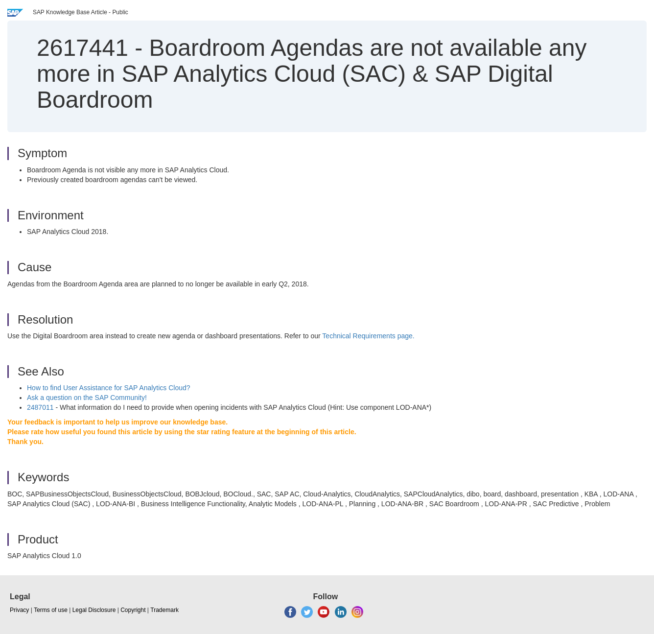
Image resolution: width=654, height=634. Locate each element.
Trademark (164, 610)
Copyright (132, 610)
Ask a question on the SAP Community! (87, 397)
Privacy (19, 610)
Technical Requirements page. (368, 336)
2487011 (40, 407)
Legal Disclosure (94, 610)
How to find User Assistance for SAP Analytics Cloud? (108, 388)
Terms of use (51, 610)
